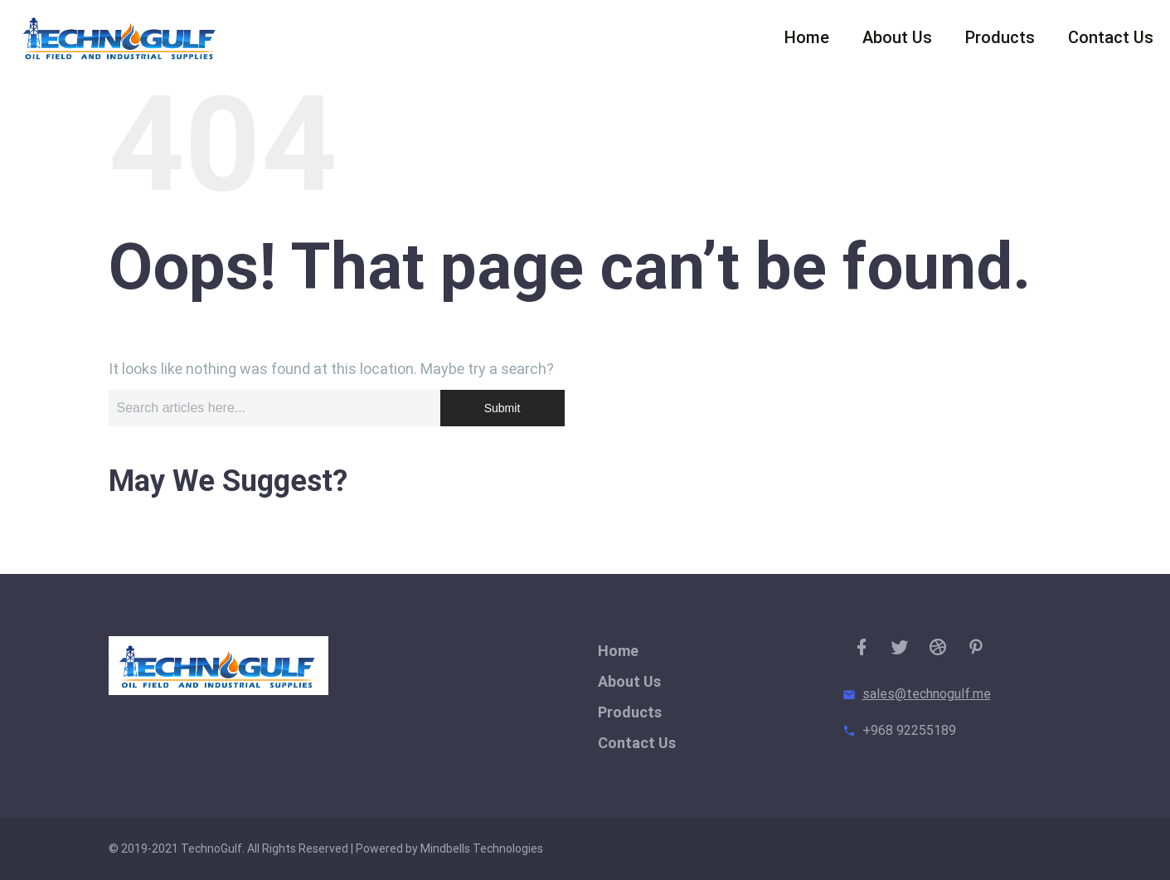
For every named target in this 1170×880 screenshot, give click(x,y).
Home (806, 41)
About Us (897, 41)
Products (1000, 41)
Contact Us (1110, 41)
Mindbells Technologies (481, 848)
